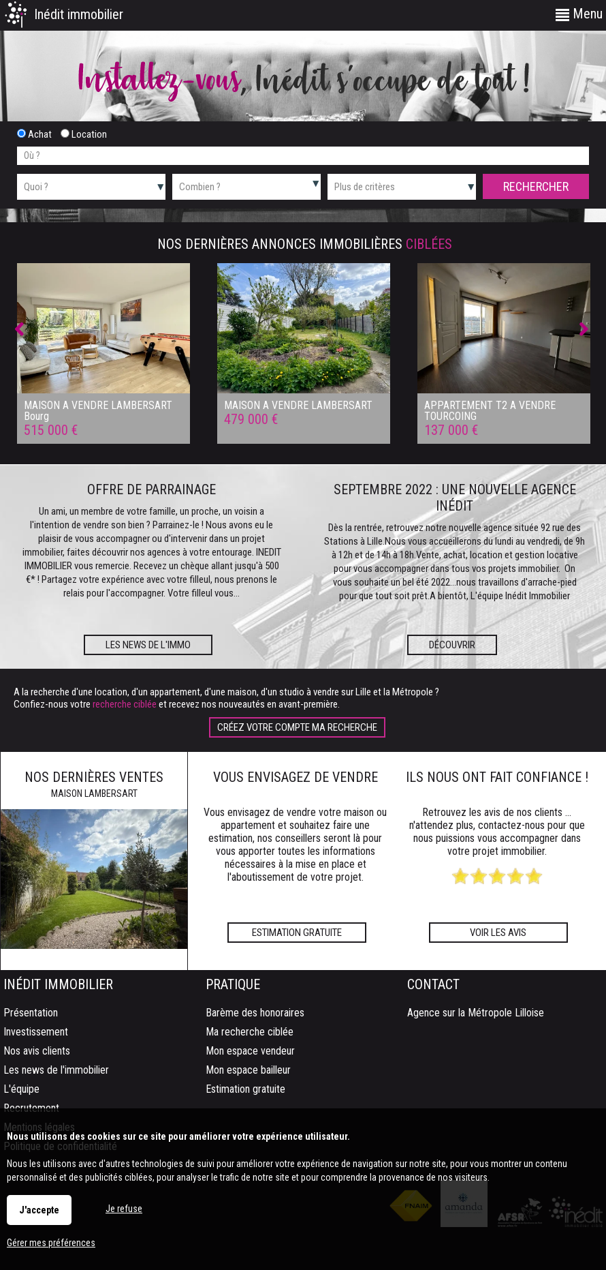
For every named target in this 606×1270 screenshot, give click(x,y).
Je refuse (124, 1208)
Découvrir (452, 645)
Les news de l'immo (148, 645)
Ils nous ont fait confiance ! (497, 777)
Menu (579, 13)
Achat (34, 134)
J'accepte (39, 1210)
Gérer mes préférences (51, 1242)
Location (84, 134)
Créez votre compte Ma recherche (297, 727)
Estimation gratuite (297, 932)
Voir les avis (498, 932)
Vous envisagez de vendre (295, 777)
